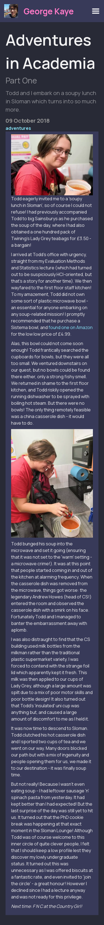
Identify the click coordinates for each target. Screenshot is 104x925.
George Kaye (49, 11)
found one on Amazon (71, 327)
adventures (18, 128)
